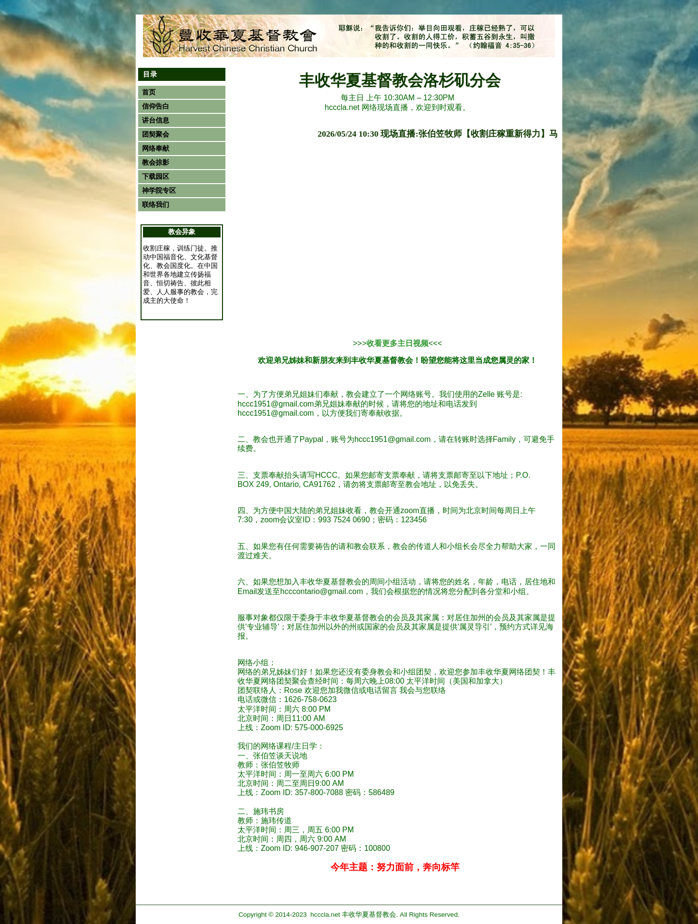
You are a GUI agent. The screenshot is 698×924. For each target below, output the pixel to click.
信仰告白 (155, 106)
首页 (149, 92)
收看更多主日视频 (397, 343)
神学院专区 (159, 190)
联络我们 (155, 204)
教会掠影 (155, 162)
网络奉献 (155, 148)
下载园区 (155, 176)
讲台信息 (155, 120)
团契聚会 (155, 134)
